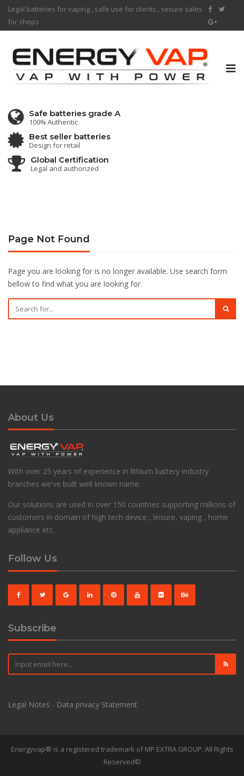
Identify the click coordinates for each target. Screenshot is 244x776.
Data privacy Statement (97, 704)
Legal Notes (29, 704)
